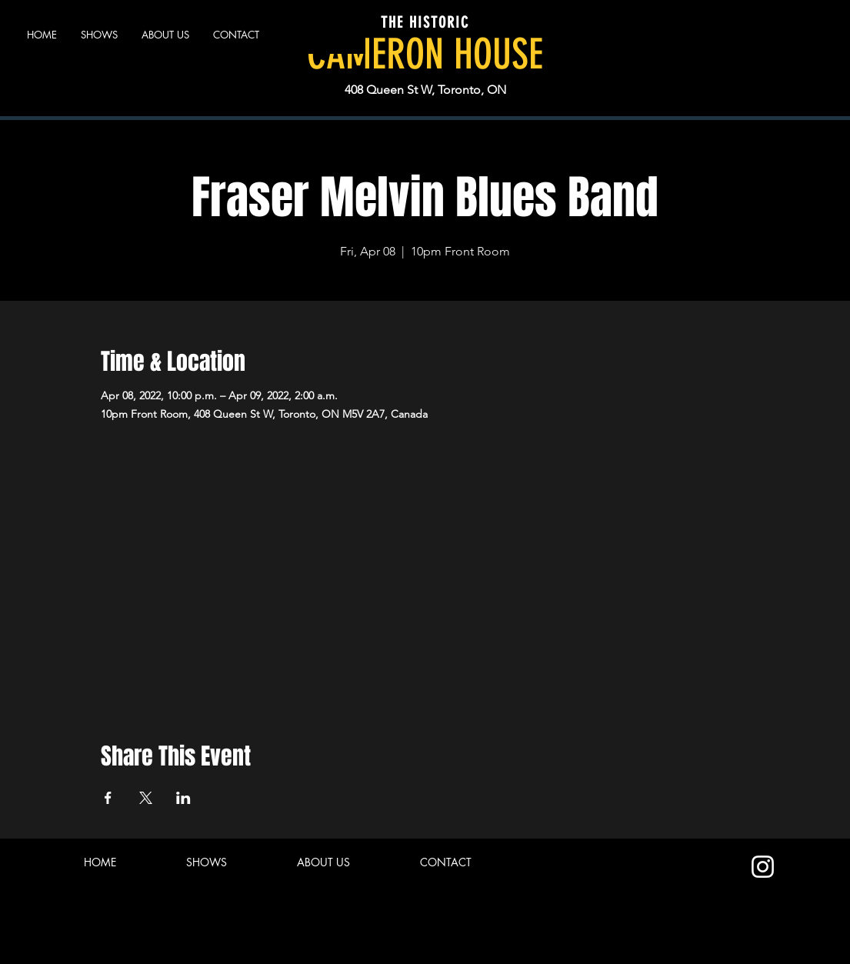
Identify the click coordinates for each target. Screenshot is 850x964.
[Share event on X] (145, 798)
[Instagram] (763, 867)
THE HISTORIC (425, 22)
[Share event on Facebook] (108, 798)
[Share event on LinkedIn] (183, 798)
